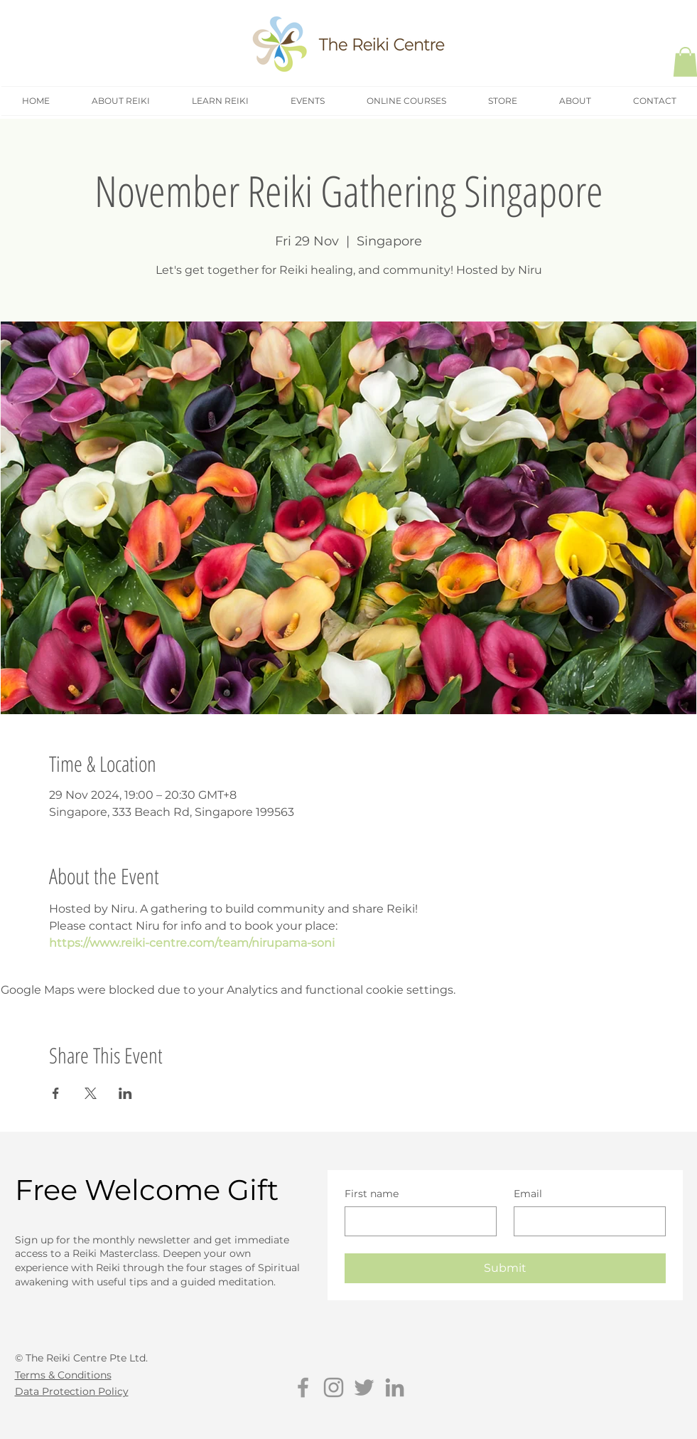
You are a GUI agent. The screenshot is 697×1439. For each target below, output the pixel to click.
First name (372, 1193)
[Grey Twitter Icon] (364, 1387)
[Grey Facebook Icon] (303, 1387)
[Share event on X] (90, 1093)
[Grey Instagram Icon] (333, 1387)
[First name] (416, 1221)
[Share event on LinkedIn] (125, 1093)
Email (528, 1193)
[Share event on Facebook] (56, 1093)
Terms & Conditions (63, 1375)
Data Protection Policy (72, 1391)
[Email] (585, 1221)
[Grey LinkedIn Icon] (395, 1387)
